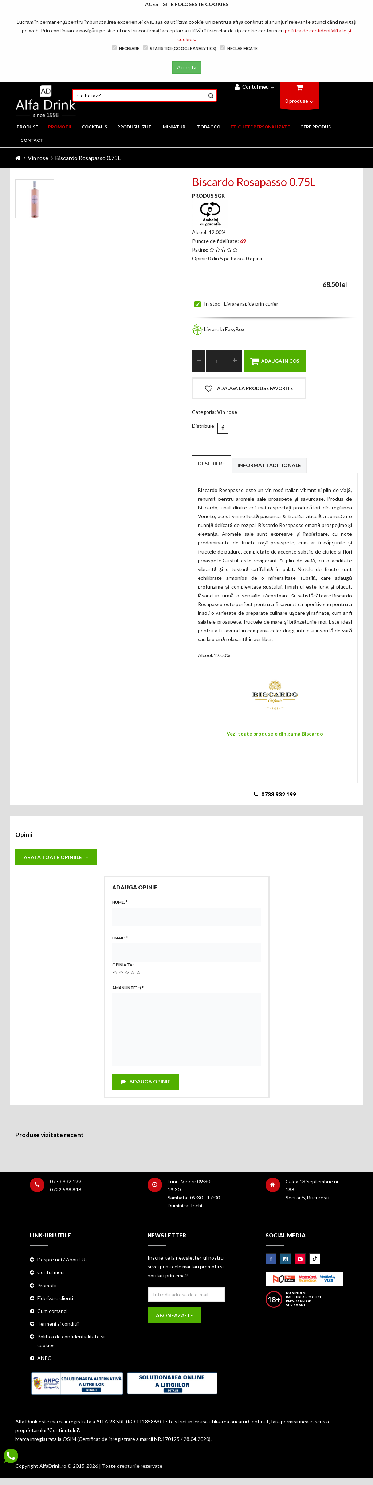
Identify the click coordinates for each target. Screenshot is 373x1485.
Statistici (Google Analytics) (179, 48)
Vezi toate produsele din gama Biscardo (275, 733)
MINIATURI (175, 126)
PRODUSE (27, 126)
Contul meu (254, 87)
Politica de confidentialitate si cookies (71, 1340)
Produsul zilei (135, 126)
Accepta (186, 67)
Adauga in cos (274, 361)
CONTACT (31, 140)
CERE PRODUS (315, 126)
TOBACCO (208, 126)
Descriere (211, 463)
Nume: (119, 902)
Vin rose (38, 157)
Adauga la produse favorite (249, 388)
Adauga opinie (145, 1081)
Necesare (125, 48)
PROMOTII (59, 126)
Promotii (46, 1285)
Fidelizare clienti (55, 1298)
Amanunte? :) (128, 987)
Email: (120, 937)
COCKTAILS (94, 126)
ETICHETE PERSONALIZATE (260, 126)
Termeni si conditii (58, 1324)
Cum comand (52, 1311)
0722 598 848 (65, 1189)
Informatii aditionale (269, 465)
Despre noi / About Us (62, 1259)
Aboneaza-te (174, 1315)
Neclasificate (239, 48)
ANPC (44, 1358)
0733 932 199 (65, 1181)
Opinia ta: (123, 964)
